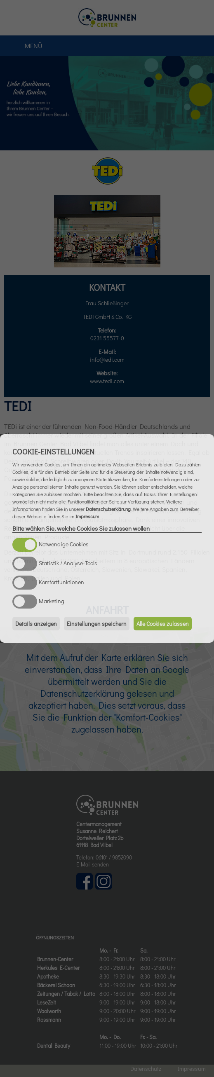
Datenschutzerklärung (108, 509)
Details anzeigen (36, 623)
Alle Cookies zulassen (162, 623)
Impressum (87, 516)
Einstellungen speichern (97, 623)
